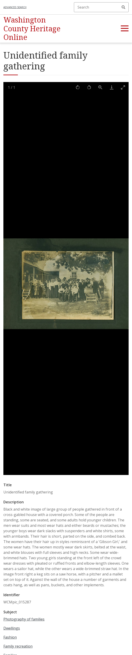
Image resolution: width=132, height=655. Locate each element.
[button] (125, 28)
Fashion (10, 637)
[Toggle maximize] (123, 87)
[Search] (101, 7)
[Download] (111, 87)
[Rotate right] (77, 87)
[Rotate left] (89, 87)
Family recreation (18, 646)
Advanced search (14, 7)
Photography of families (24, 619)
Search (123, 7)
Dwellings (11, 628)
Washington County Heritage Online (32, 28)
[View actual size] (100, 87)
